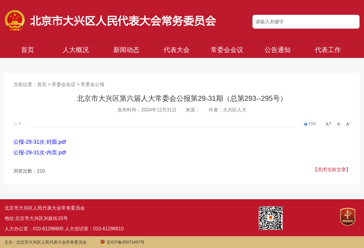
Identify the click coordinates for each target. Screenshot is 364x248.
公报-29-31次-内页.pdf (39, 152)
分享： (19, 123)
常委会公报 (92, 84)
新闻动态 (126, 50)
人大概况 (76, 50)
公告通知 (278, 50)
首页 (27, 50)
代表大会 (177, 50)
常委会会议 (227, 50)
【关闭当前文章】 (332, 169)
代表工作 (328, 50)
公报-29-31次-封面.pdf (39, 142)
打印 (310, 124)
